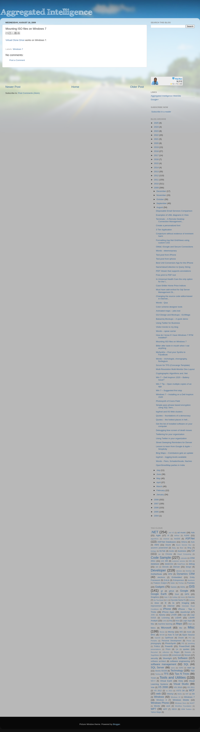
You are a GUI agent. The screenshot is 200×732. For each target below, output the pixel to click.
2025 (156, 123)
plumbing (191, 643)
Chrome (168, 554)
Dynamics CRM (186, 573)
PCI (190, 638)
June (159, 474)
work (168, 706)
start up (191, 668)
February (160, 490)
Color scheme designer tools (169, 307)
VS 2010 (178, 687)
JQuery (162, 615)
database (155, 564)
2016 (156, 159)
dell (157, 567)
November (161, 195)
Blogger (116, 724)
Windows (159, 696)
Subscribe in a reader (161, 112)
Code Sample (161, 557)
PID (182, 643)
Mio (180, 628)
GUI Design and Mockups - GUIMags (173, 315)
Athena (184, 542)
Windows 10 (175, 697)
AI (168, 535)
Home (75, 86)
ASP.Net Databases (167, 542)
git (162, 591)
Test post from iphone (166, 259)
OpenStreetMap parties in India (170, 465)
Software (183, 658)
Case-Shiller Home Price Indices (171, 285)
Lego (184, 615)
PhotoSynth (170, 643)
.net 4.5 (171, 533)
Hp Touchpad (158, 600)
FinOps (181, 583)
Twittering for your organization (170, 434)
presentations (156, 649)
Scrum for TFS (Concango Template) (173, 365)
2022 (156, 135)
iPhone (167, 608)
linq (170, 621)
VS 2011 (191, 687)
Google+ (155, 99)
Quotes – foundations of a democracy (173, 416)
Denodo (165, 567)
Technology (176, 670)
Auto (193, 542)
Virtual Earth (166, 681)
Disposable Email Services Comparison (174, 211)
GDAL (182, 587)
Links (164, 621)
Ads (193, 532)
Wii (193, 694)
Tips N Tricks (182, 673)
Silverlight (167, 658)
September (161, 203)
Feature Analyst (160, 583)
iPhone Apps (168, 612)
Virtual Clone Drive (15, 40)
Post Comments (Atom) (29, 93)
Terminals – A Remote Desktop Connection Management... (170, 220)
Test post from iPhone (166, 255)
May (158, 478)
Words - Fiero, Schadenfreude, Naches (174, 461)
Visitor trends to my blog (167, 327)
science (165, 655)
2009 (156, 187)
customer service (178, 561)
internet (171, 606)
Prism (168, 649)
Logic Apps (187, 621)
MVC (153, 635)
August (160, 207)
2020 (156, 143)
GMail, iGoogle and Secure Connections (174, 247)
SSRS (181, 668)
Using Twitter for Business (168, 323)
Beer (182, 548)
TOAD (153, 678)
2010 (156, 184)
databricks (169, 564)
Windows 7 (18, 49)
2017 (156, 155)
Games (174, 587)
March (159, 486)
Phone (188, 641)
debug (192, 564)
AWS (156, 545)
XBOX (174, 709)
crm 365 (164, 561)
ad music (181, 532)
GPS (187, 594)
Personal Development (171, 641)
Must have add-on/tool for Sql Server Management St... (173, 290)
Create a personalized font (168, 225)
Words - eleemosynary (166, 251)
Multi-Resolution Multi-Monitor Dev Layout (175, 369)
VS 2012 (158, 691)
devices (179, 571)
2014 (156, 167)
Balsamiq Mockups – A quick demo (172, 319)
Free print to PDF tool (166, 275)
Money (171, 632)
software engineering (180, 661)
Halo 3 (166, 597)
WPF (165, 709)
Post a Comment (17, 60)
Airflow (176, 535)
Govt (177, 594)
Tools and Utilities (173, 677)
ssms (173, 668)
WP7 (153, 709)
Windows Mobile (181, 700)
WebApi (170, 694)
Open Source (188, 635)
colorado (184, 558)
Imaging (185, 603)
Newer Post (12, 86)
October (160, 199)
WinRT (192, 703)
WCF (192, 690)
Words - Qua (162, 303)
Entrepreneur (178, 580)
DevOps (189, 571)
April (158, 482)
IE (165, 603)
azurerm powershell (159, 548)
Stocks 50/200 (161, 671)
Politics (157, 646)
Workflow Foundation (183, 706)
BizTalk (162, 551)
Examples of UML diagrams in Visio (172, 215)
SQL (186, 664)
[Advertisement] (75, 76)
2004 (156, 516)
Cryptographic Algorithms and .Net (172, 373)
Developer (158, 570)
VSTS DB (180, 691)
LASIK (174, 615)
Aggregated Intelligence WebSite (166, 96)
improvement (156, 606)
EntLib (166, 580)
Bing (189, 548)
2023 (156, 131)
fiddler (172, 583)
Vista (180, 681)
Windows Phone (160, 702)
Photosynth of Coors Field (168, 401)
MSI (181, 632)
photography (156, 643)
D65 (190, 561)
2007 (156, 503)
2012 (156, 175)
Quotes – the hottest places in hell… (172, 420)
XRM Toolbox (186, 709)
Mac (152, 624)
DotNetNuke (156, 574)
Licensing (166, 618)
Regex (177, 652)
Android (166, 539)
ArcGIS (177, 539)
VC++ (153, 681)
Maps (179, 623)
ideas (156, 603)
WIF (187, 694)
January (160, 494)
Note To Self (173, 635)
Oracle (181, 638)
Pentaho (154, 641)
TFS (166, 673)
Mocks (162, 632)
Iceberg (192, 600)
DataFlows (181, 564)
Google (184, 590)
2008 (156, 499)
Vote (152, 687)
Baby (174, 548)
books (171, 551)
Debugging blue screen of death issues (174, 430)
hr (167, 600)
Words (157, 706)
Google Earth (159, 594)
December (161, 191)
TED (192, 671)
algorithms (154, 539)
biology (153, 551)
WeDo (179, 694)
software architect (158, 661)
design (188, 567)
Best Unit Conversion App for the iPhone (174, 263)
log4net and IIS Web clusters (169, 412)
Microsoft (166, 627)
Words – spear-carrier (166, 331)
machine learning (165, 624)
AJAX (186, 535)
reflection (165, 652)
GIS (192, 586)
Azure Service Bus (183, 545)
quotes (186, 649)
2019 (156, 147)
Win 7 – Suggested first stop (169, 390)
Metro (153, 628)
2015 (156, 163)
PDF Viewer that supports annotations (173, 271)
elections (161, 577)
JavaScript (185, 612)
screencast (176, 655)
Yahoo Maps (156, 712)
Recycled (154, 652)
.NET (154, 532)
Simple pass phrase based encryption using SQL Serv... (173, 406)
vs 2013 (169, 691)
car (159, 554)
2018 (156, 151)
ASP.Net (190, 538)
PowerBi (169, 646)
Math (190, 624)
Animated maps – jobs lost (168, 311)
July (158, 470)
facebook (191, 580)
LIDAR (178, 618)
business (182, 551)
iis (173, 603)
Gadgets (160, 586)
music (189, 632)
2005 (156, 512)
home (183, 597)
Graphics (155, 597)
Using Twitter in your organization (171, 438)
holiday (175, 597)
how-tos (191, 597)
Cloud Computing (184, 554)
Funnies (191, 583)
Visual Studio (181, 683)
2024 (156, 127)
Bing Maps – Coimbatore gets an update (174, 453)
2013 (156, 171)
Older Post (137, 86)
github (171, 591)
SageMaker (155, 655)
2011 (156, 180)
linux (177, 621)
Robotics (188, 652)
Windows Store (180, 703)
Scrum (187, 655)
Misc (191, 627)
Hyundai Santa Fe (178, 600)
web (158, 693)
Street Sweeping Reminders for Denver (174, 442)
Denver (176, 567)
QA (177, 649)
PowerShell (184, 646)
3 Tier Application (164, 229)
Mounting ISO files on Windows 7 (171, 341)
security (154, 658)
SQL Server (157, 667)
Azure (168, 545)
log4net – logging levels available (171, 457)
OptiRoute (169, 638)
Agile (158, 535)
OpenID (157, 638)
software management (163, 664)
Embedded (177, 577)
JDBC (153, 615)
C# (193, 550)
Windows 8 (161, 700)
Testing (157, 674)
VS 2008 (163, 687)
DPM (170, 574)
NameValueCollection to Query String (173, 267)
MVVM (162, 635)
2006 (156, 507)
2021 (156, 139)
